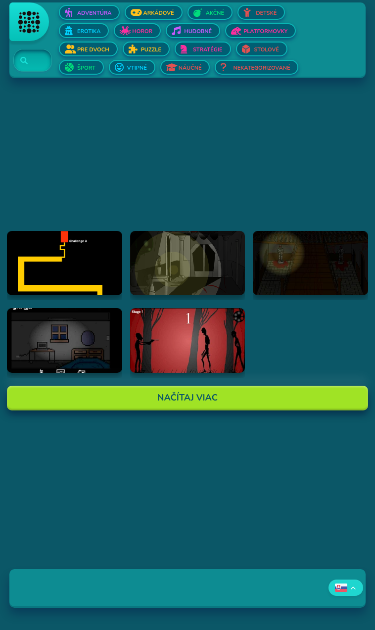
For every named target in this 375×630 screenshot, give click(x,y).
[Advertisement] (187, 161)
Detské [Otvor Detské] (266, 13)
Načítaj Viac (187, 398)
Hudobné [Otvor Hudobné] (198, 31)
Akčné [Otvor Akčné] (215, 13)
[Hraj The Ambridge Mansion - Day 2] (310, 263)
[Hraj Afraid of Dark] (64, 340)
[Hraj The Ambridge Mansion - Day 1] (187, 263)
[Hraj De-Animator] (187, 340)
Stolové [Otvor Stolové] (266, 49)
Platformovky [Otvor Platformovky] (265, 31)
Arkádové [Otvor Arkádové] (158, 13)
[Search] (27, 60)
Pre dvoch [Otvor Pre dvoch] (93, 49)
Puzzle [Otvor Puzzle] (151, 49)
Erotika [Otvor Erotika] (88, 31)
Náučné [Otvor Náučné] (190, 68)
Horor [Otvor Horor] (142, 31)
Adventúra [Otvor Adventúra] (94, 13)
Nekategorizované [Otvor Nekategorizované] (261, 68)
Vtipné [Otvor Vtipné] (137, 68)
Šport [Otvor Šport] (86, 68)
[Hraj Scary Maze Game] (64, 263)
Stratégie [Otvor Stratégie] (208, 49)
